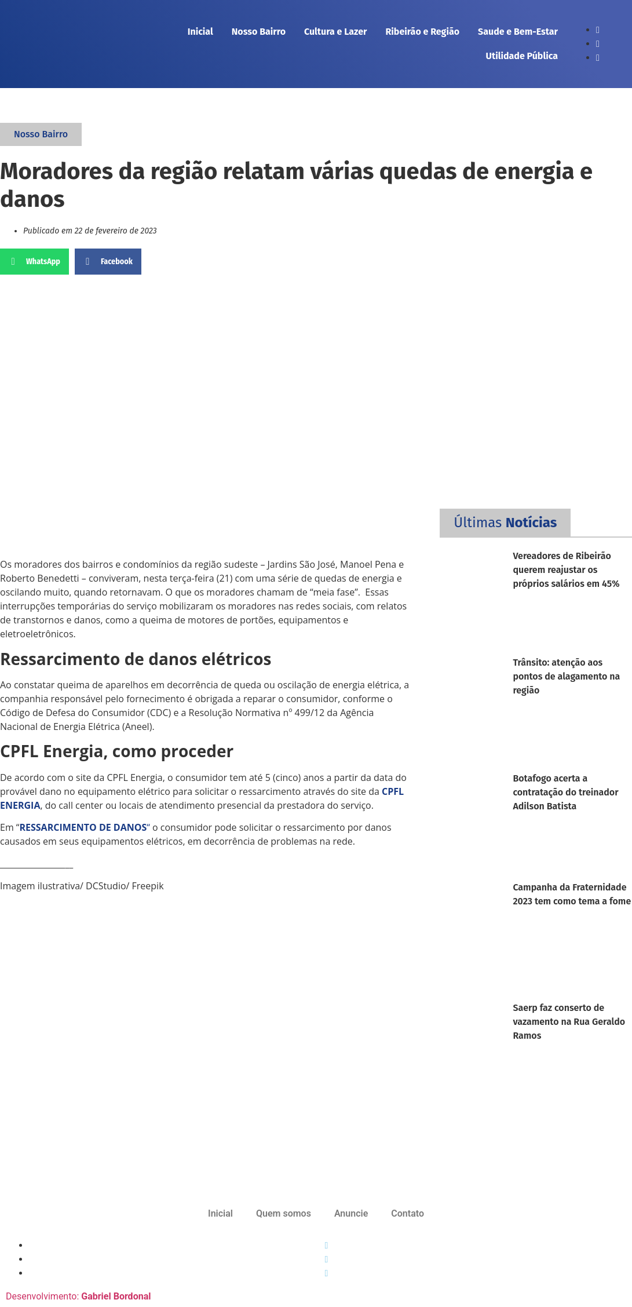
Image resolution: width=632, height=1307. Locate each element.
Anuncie (351, 1213)
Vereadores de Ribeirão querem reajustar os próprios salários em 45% (566, 569)
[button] (34, 262)
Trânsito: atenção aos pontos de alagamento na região (566, 676)
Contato (407, 1213)
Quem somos (283, 1213)
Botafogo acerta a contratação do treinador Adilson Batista (565, 792)
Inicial (200, 31)
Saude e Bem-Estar (518, 31)
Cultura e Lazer (335, 31)
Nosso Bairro (259, 31)
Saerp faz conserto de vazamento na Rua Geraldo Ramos (569, 1021)
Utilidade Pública (522, 55)
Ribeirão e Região (422, 31)
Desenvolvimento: (78, 1296)
